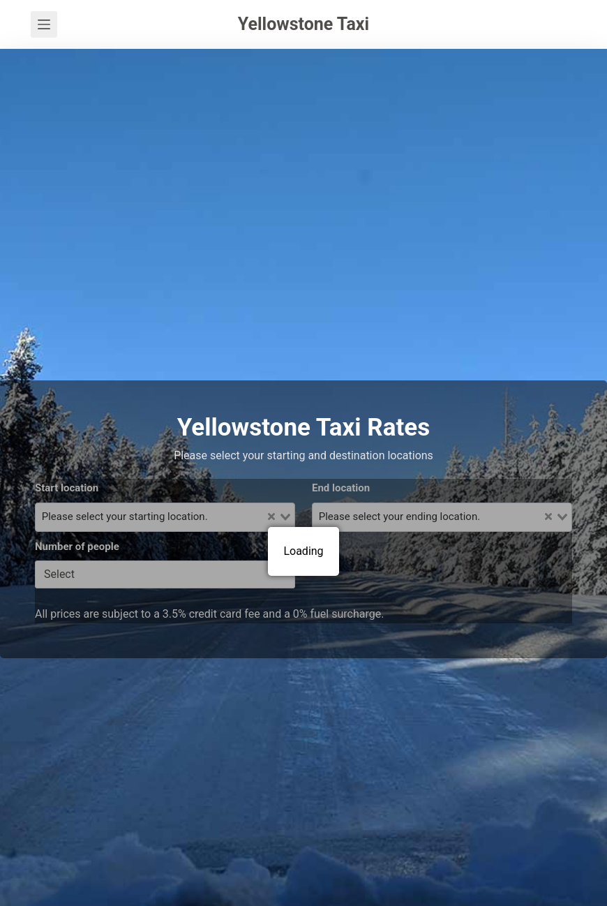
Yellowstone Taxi (303, 24)
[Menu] (44, 24)
